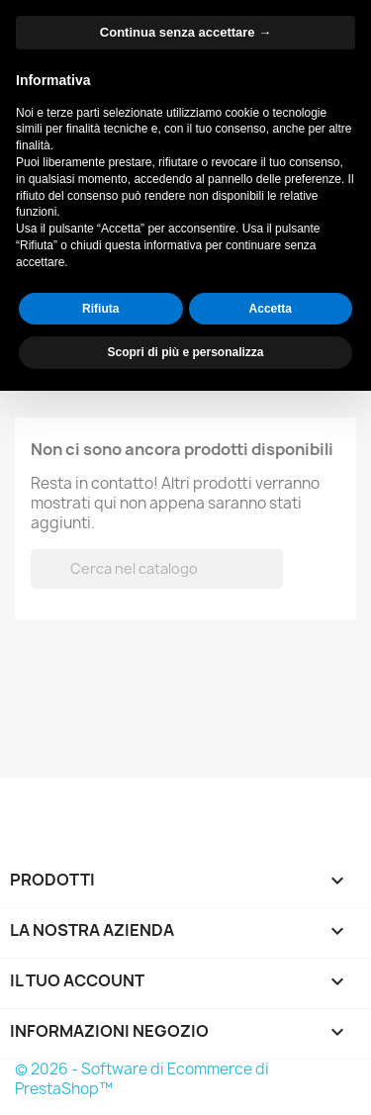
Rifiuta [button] (100, 1032)
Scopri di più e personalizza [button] (185, 1076)
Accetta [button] (270, 1032)
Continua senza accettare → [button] (185, 756)
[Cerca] (225, 89)
